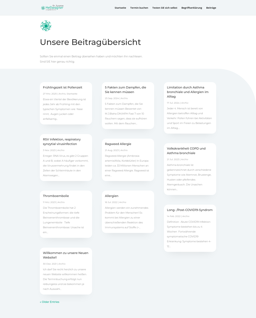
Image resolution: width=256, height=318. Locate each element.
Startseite (120, 8)
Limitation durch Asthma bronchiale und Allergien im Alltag (188, 92)
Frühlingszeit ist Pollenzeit (62, 87)
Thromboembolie (56, 196)
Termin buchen (139, 8)
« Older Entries (49, 302)
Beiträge (211, 8)
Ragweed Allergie (118, 144)
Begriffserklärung (191, 8)
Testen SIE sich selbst (164, 8)
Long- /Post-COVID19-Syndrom (190, 210)
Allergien (111, 196)
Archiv (62, 93)
